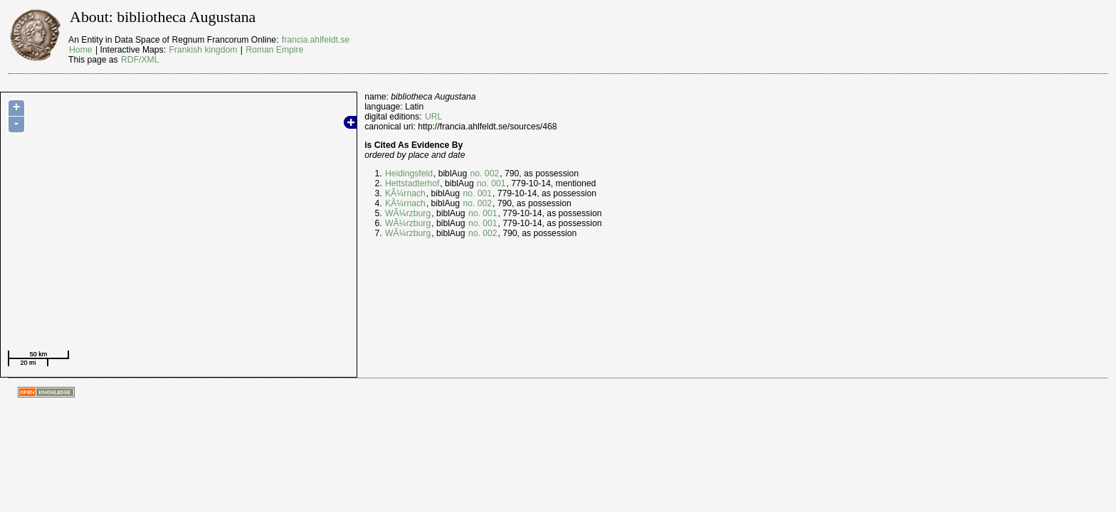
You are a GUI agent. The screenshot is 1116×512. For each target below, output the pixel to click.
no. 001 (491, 183)
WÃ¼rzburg (408, 213)
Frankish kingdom (203, 50)
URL (433, 117)
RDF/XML (140, 60)
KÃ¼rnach (405, 193)
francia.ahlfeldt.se (315, 40)
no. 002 (485, 173)
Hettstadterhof (412, 183)
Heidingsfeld (409, 173)
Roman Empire (274, 50)
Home (80, 50)
